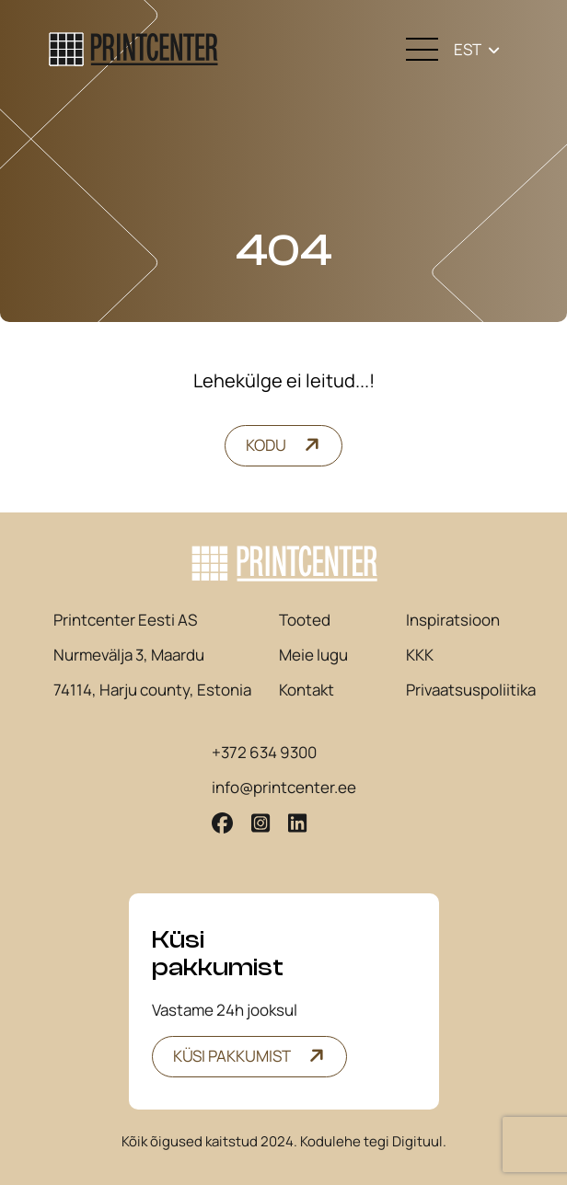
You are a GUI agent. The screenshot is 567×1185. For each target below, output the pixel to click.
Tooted (304, 620)
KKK (420, 655)
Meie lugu (313, 655)
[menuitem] (477, 49)
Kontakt (306, 690)
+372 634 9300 (264, 752)
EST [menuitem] (467, 49)
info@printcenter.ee (284, 787)
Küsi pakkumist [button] (232, 1055)
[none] (477, 49)
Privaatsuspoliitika (471, 690)
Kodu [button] (266, 444)
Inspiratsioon (453, 620)
